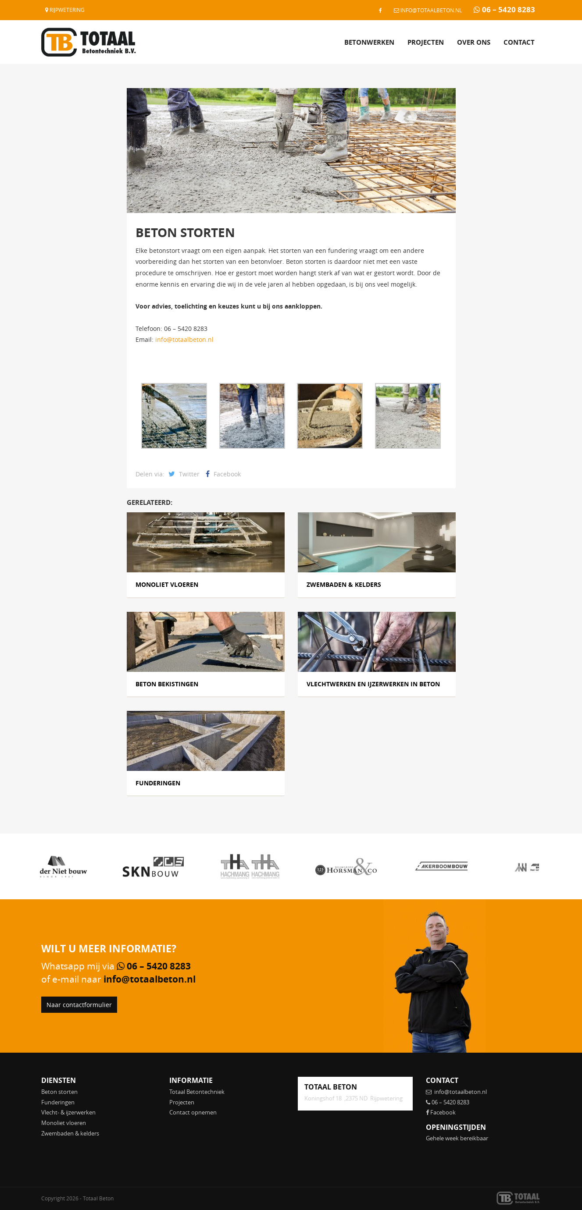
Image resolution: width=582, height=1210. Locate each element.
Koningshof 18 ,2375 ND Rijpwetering (353, 1098)
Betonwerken (369, 42)
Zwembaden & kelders (70, 1133)
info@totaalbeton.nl (428, 10)
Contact (519, 42)
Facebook (223, 474)
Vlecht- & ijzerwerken (68, 1112)
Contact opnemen (193, 1112)
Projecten (425, 42)
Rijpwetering (65, 9)
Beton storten (59, 1092)
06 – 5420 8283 (504, 9)
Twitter (184, 474)
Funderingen (58, 1102)
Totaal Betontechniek (197, 1092)
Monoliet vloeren (63, 1123)
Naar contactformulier (79, 1005)
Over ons (473, 42)
